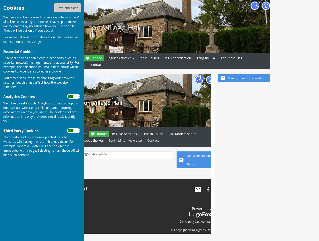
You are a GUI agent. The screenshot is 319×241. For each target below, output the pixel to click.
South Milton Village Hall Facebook (208, 189)
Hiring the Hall (205, 58)
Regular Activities (119, 58)
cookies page (31, 41)
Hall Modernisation (177, 58)
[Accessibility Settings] (265, 5)
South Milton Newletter (126, 140)
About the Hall (231, 58)
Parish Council (149, 58)
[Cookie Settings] (254, 5)
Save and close (67, 8)
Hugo (200, 214)
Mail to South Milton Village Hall (198, 189)
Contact (97, 65)
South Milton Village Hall (98, 27)
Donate (94, 58)
